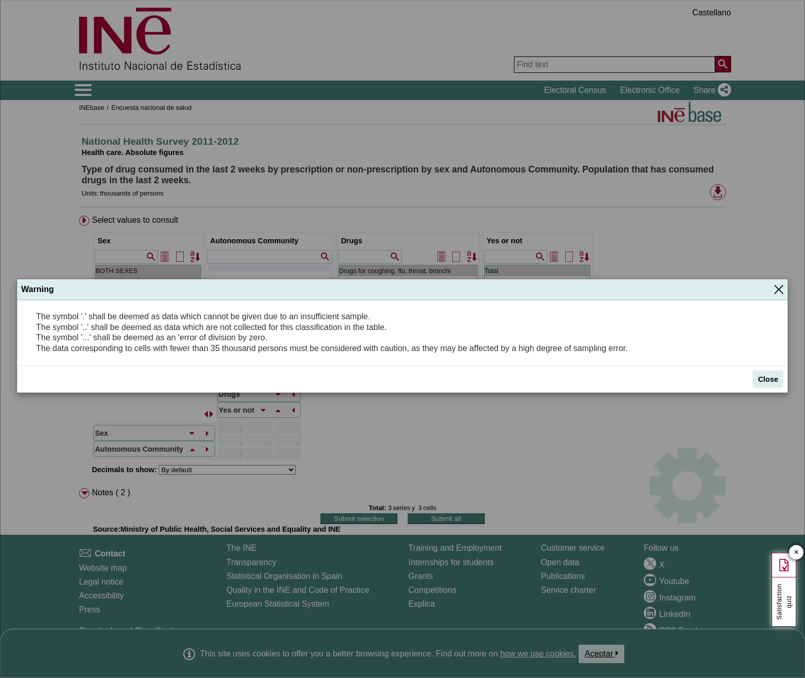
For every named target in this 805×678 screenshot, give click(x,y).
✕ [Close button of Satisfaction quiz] (796, 552)
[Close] (779, 289)
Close (768, 379)
